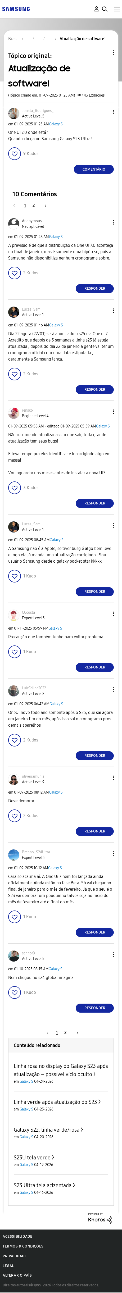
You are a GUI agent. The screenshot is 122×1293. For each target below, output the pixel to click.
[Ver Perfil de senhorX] (28, 953)
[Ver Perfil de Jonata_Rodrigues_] (38, 110)
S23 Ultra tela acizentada (42, 1185)
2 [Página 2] (34, 205)
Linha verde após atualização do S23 (55, 1102)
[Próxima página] (44, 205)
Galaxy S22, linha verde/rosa (46, 1130)
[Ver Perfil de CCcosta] (28, 612)
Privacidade (15, 1256)
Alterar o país (17, 1275)
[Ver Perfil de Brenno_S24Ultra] (36, 852)
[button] (104, 112)
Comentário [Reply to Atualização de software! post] (94, 169)
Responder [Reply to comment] (94, 288)
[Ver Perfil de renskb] (27, 410)
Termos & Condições (23, 1246)
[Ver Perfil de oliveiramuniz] (33, 776)
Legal (8, 1266)
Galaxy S (56, 124)
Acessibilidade (17, 1236)
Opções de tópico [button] (104, 52)
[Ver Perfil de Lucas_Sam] (31, 309)
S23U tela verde (32, 1157)
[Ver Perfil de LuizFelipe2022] (34, 688)
